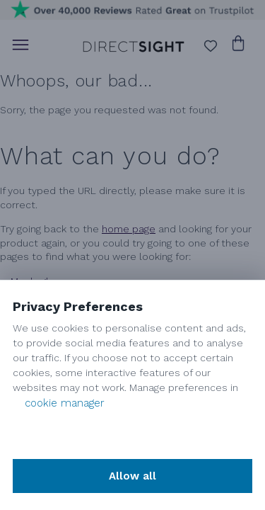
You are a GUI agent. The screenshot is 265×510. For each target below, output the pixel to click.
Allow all (132, 476)
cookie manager (65, 403)
